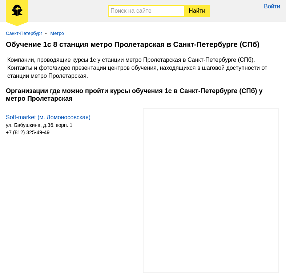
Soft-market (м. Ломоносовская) (48, 117)
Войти (272, 6)
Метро (57, 33)
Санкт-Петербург (24, 33)
